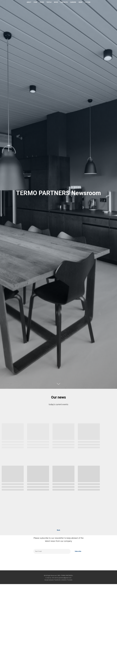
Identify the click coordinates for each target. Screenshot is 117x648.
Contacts (64, 2)
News (80, 2)
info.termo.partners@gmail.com (61, 577)
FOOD (35, 2)
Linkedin (63, 580)
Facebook (57, 580)
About (29, 2)
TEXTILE (49, 2)
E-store (87, 2)
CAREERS (73, 2)
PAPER (42, 2)
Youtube (69, 580)
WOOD (56, 2)
